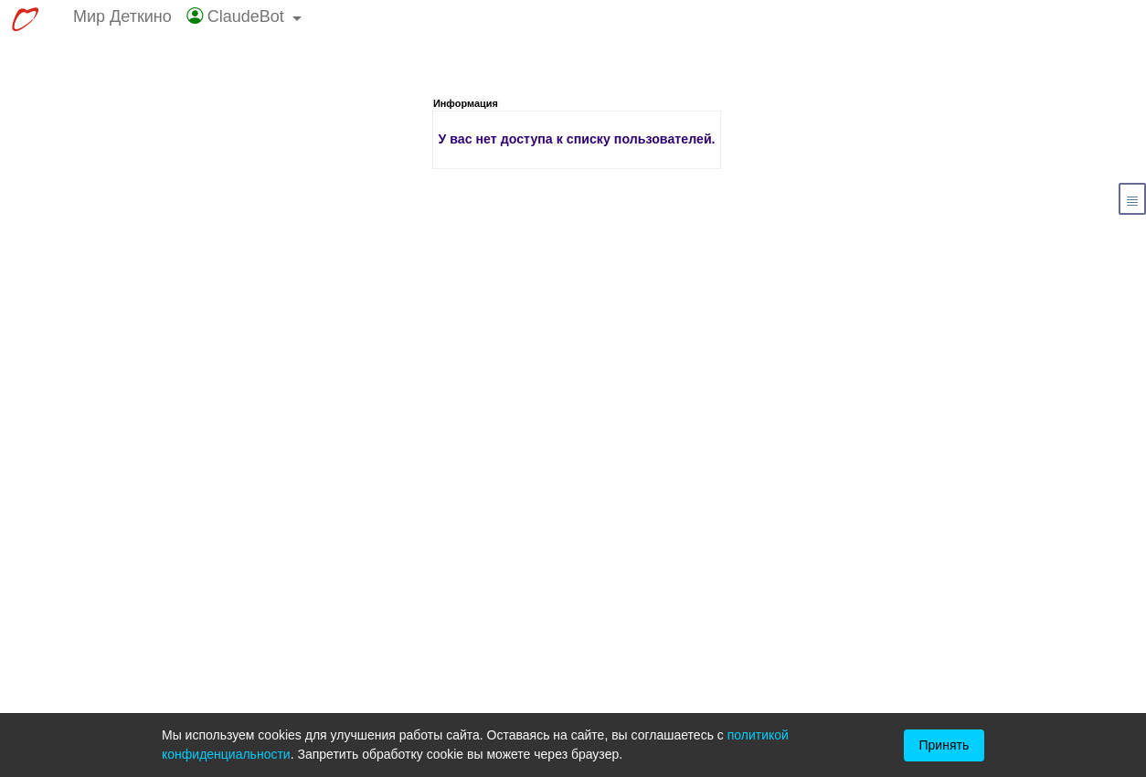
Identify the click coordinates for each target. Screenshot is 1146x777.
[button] (244, 21)
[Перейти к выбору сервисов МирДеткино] (24, 20)
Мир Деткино (122, 16)
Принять (944, 745)
